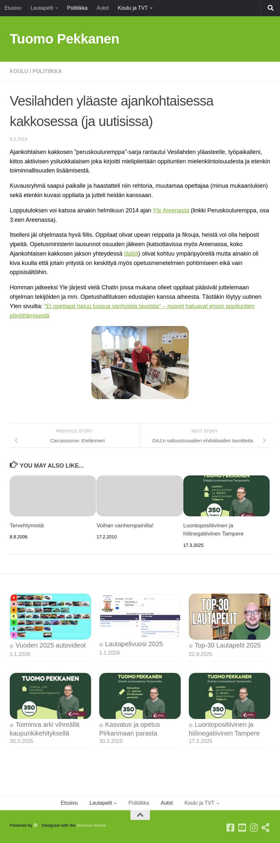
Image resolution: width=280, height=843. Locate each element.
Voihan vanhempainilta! (124, 525)
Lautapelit (41, 8)
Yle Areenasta (171, 210)
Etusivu (13, 8)
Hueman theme (91, 825)
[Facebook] (230, 827)
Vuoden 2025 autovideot (51, 645)
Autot (103, 8)
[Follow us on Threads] (265, 827)
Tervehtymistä (27, 525)
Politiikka (77, 8)
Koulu (19, 71)
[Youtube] (242, 827)
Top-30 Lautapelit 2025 (228, 645)
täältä (131, 253)
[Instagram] (254, 827)
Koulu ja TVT (133, 8)
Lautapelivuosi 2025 (134, 644)
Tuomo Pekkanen (64, 38)
